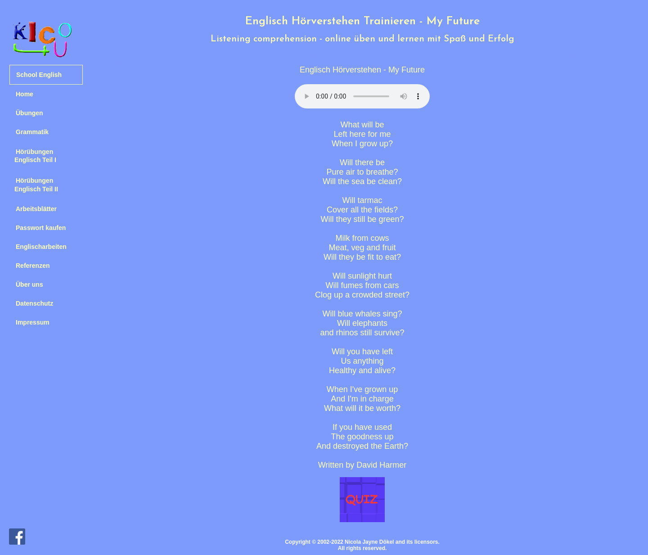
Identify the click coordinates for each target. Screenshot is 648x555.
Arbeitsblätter (36, 208)
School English (39, 74)
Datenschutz (34, 303)
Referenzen (33, 265)
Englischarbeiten (41, 246)
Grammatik (32, 131)
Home (24, 94)
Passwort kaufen (41, 227)
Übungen (29, 113)
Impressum (33, 322)
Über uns (29, 284)
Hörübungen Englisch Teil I (32, 155)
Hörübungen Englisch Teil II (33, 184)
